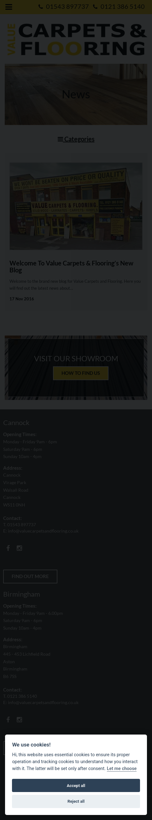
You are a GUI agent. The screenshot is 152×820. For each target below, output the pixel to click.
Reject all (76, 801)
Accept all (76, 785)
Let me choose (122, 768)
